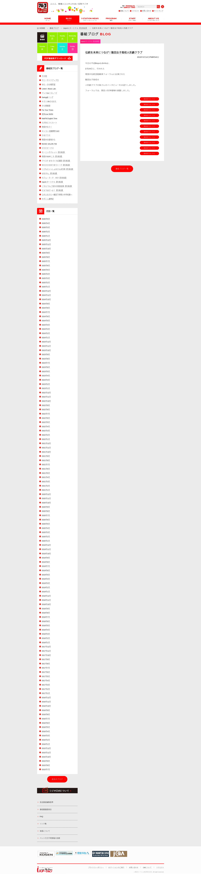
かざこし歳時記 (48, 198)
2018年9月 (46, 606)
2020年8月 (46, 509)
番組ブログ (54, 28)
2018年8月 (46, 611)
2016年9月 (46, 707)
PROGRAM (111, 19)
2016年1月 (46, 741)
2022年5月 (46, 421)
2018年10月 (46, 602)
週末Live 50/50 (47, 114)
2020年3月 (46, 530)
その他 (44, 76)
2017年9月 (46, 657)
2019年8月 (46, 560)
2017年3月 (46, 682)
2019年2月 (46, 585)
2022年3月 (46, 429)
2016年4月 (46, 729)
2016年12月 (46, 695)
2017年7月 (46, 665)
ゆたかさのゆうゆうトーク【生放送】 (56, 165)
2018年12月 (46, 594)
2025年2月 (46, 282)
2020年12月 (46, 493)
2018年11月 (46, 598)
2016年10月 (46, 703)
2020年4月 (46, 526)
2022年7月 (46, 412)
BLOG (69, 19)
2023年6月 (46, 366)
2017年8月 (46, 661)
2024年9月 (46, 303)
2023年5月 (46, 370)
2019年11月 (46, 547)
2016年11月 (46, 699)
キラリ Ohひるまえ (49, 101)
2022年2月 (46, 433)
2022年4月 (46, 425)
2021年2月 (46, 484)
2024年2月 (46, 332)
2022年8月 (46, 408)
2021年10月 (46, 450)
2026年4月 (46, 223)
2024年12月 (46, 290)
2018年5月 (46, 623)
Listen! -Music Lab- (49, 89)
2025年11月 (46, 244)
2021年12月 (46, 442)
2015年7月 (46, 767)
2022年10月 (46, 400)
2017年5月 (46, 674)
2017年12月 (46, 644)
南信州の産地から (48, 139)
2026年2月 (46, 231)
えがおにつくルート (49, 122)
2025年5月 (46, 269)
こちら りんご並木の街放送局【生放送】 (57, 186)
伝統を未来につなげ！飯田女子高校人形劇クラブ (113, 52)
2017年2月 (46, 686)
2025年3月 (46, 277)
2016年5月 (46, 724)
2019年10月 (46, 551)
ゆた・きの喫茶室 (48, 85)
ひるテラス (46, 135)
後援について (45, 828)
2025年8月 (46, 256)
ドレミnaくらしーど (49, 93)
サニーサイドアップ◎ (50, 80)
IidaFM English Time (49, 118)
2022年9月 (46, 404)
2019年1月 (46, 589)
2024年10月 (46, 298)
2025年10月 (46, 248)
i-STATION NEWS (90, 19)
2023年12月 (46, 341)
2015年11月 (46, 750)
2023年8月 (46, 358)
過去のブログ (57, 776)
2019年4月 (46, 577)
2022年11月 (46, 396)
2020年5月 (46, 522)
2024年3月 (46, 328)
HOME (47, 19)
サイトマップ (158, 11)
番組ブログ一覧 (122, 169)
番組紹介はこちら (149, 99)
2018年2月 (46, 636)
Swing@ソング (47, 97)
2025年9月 (46, 252)
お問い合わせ (146, 11)
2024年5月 (46, 320)
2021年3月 (46, 480)
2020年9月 (46, 505)
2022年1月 (46, 438)
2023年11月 (46, 345)
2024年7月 (46, 311)
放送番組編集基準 (46, 799)
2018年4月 (46, 627)
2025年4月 (46, 273)
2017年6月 (46, 670)
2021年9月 (46, 454)
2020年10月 (46, 501)
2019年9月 (46, 556)
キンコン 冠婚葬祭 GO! (50, 131)
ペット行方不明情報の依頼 (50, 835)
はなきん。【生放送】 (50, 173)
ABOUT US (153, 19)
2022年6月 (46, 417)
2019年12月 (46, 543)
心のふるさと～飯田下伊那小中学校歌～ (57, 194)
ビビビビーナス (48, 148)
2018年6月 (46, 619)
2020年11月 (46, 497)
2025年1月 (46, 286)
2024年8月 (46, 307)
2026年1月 (46, 235)
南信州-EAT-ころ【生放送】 (52, 156)
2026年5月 (46, 218)
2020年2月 (46, 535)
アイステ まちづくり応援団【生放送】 (56, 160)
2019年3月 (46, 581)
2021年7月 (46, 463)
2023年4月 (46, 374)
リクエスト (135, 11)
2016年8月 (46, 712)
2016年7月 (46, 716)
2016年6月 (46, 720)
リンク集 (43, 821)
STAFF (132, 19)
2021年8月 (46, 459)
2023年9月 (46, 353)
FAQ (41, 814)
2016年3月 (46, 733)
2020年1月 (46, 539)
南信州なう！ (47, 127)
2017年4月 (46, 678)
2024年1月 (46, 337)
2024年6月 (46, 315)
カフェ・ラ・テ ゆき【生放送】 (54, 177)
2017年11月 (46, 649)
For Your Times (47, 110)
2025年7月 (46, 261)
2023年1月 (46, 387)
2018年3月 (46, 632)
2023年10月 (46, 349)
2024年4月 (46, 324)
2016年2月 (46, 737)
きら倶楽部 (46, 106)
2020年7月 (46, 514)
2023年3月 (46, 379)
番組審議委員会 (46, 806)
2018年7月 (46, 615)
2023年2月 (46, 383)
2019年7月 (46, 564)
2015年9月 (46, 758)
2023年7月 (46, 362)
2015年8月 (46, 762)
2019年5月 (46, 573)
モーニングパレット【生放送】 (53, 152)
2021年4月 (46, 476)
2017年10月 (46, 653)
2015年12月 (46, 746)
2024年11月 (46, 294)
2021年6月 (46, 467)
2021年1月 (46, 488)
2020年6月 (46, 518)
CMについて (124, 11)
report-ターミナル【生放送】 (75, 28)
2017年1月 (46, 691)
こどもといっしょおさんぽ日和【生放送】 (58, 169)
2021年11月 (46, 446)
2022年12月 (46, 391)
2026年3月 (46, 227)
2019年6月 (46, 568)
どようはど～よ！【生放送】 (53, 190)
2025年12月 (46, 240)
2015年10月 (46, 754)
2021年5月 (46, 471)
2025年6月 (46, 265)
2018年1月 (46, 640)
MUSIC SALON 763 (49, 144)
